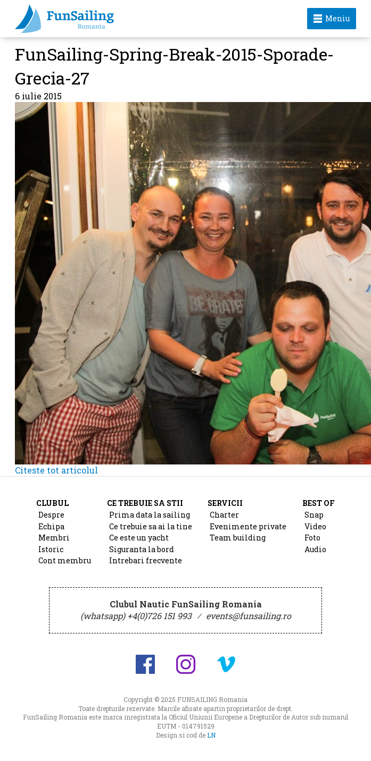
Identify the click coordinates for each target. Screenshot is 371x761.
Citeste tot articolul (56, 470)
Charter (224, 515)
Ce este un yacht (139, 537)
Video (315, 526)
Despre (51, 515)
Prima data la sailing (149, 515)
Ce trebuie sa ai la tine (150, 526)
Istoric (50, 549)
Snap (314, 515)
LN (211, 735)
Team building (238, 537)
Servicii (225, 503)
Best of (318, 503)
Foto (312, 537)
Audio (315, 549)
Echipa (51, 526)
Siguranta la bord (141, 549)
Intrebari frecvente (145, 560)
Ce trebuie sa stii (145, 503)
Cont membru (64, 560)
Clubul (52, 503)
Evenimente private (248, 526)
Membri (54, 537)
